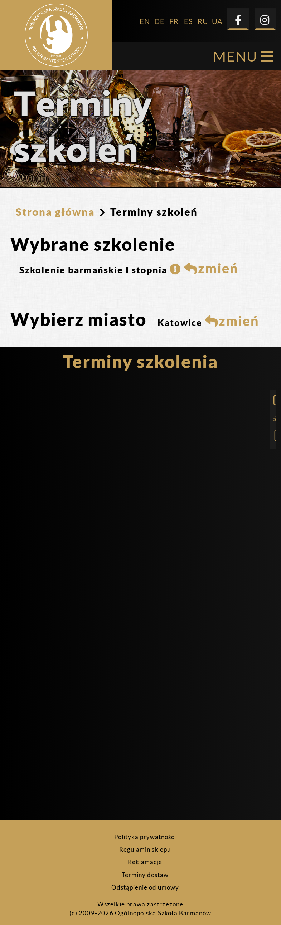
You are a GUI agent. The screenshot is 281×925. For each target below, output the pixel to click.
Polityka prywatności (145, 833)
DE (159, 18)
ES (188, 18)
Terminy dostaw (145, 871)
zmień (211, 265)
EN (145, 18)
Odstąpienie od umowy (145, 884)
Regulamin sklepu (145, 846)
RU (203, 18)
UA (217, 18)
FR (174, 18)
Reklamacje (145, 858)
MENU (243, 53)
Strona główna (55, 208)
